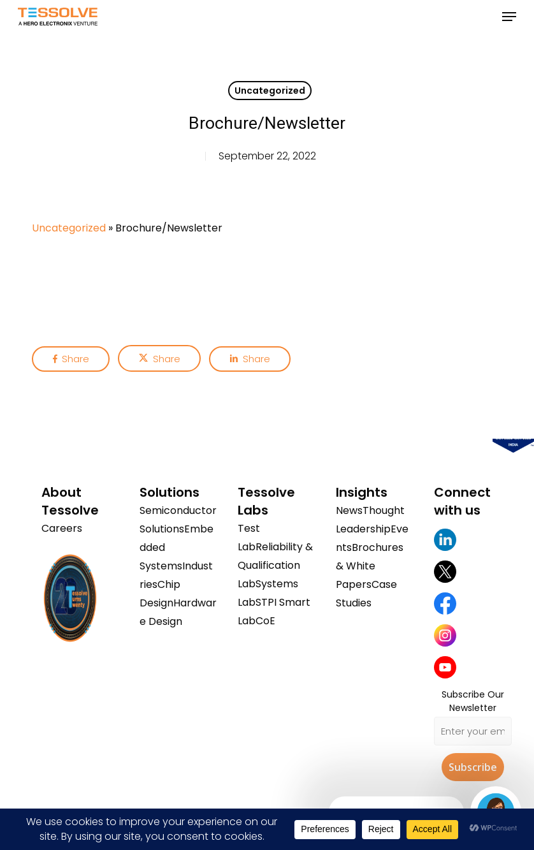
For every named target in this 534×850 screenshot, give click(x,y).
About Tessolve (70, 501)
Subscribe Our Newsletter (473, 701)
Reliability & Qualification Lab (275, 565)
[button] (509, 16)
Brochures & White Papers (369, 566)
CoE (265, 620)
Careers (61, 528)
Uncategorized (270, 90)
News (349, 510)
